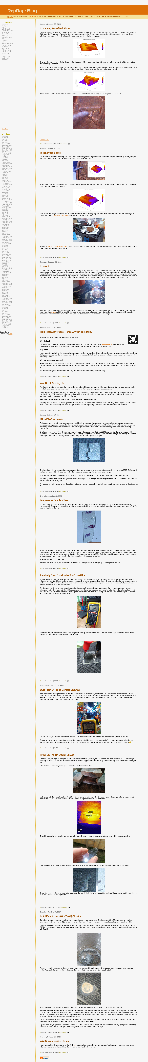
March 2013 (5, 274)
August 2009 (6, 216)
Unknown (5, 55)
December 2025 (7, 321)
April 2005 (5, 138)
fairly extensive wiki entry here (57, 246)
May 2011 (5, 248)
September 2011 (7, 254)
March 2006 (5, 154)
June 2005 (5, 141)
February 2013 (6, 272)
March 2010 (5, 227)
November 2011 (7, 257)
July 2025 (5, 313)
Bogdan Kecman (7, 43)
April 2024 (5, 291)
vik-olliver (5, 60)
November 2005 (7, 148)
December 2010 (7, 241)
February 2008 (6, 189)
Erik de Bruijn (6, 29)
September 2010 (7, 236)
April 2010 (5, 228)
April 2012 (5, 263)
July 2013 (5, 280)
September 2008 (7, 200)
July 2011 (5, 251)
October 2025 (6, 318)
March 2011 (5, 245)
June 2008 (5, 195)
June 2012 (5, 265)
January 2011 (6, 242)
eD (3, 39)
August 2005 (6, 144)
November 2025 (7, 319)
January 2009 (6, 206)
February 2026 (6, 324)
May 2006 (5, 157)
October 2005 (6, 147)
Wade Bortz (5, 53)
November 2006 (7, 166)
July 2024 (5, 295)
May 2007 (5, 176)
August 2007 (6, 180)
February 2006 (6, 153)
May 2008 (5, 194)
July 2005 (5, 142)
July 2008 (5, 197)
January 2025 (6, 304)
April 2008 (5, 192)
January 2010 (6, 224)
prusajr (4, 26)
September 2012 (7, 268)
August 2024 (6, 297)
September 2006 (7, 163)
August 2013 (6, 281)
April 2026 (5, 327)
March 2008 (5, 191)
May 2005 (5, 139)
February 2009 (6, 207)
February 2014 (6, 286)
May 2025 (5, 310)
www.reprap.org (33, 16)
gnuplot (53, 312)
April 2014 (5, 287)
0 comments (63, 144)
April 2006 (5, 156)
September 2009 (7, 218)
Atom (10, 334)
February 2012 (6, 260)
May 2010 (5, 230)
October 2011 (6, 256)
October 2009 (6, 219)
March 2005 (5, 136)
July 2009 (5, 215)
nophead (5, 47)
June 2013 (5, 278)
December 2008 (7, 204)
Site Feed (5, 129)
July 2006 (5, 160)
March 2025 (5, 307)
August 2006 (6, 162)
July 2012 (5, 266)
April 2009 (5, 210)
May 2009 (5, 212)
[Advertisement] (8, 94)
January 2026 (6, 322)
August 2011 (6, 253)
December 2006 (7, 168)
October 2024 (6, 300)
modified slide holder (61, 215)
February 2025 (6, 306)
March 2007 (5, 173)
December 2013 (7, 284)
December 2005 (7, 150)
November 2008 (7, 203)
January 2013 (6, 271)
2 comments (62, 376)
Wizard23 (5, 35)
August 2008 (6, 198)
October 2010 (6, 238)
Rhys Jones (5, 48)
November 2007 (7, 185)
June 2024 (5, 294)
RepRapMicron (107, 344)
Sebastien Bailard (7, 37)
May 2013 (5, 277)
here (74, 1045)
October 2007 (6, 183)
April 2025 (5, 309)
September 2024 (7, 298)
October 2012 (6, 269)
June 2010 (5, 232)
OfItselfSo (5, 24)
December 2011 (7, 259)
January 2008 (6, 188)
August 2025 (6, 315)
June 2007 (5, 177)
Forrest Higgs (6, 45)
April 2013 (5, 275)
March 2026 (5, 325)
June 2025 (5, 312)
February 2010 (6, 225)
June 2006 (5, 159)
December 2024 (7, 303)
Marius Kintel (6, 56)
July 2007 (5, 179)
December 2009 (7, 222)
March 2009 (5, 209)
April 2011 (5, 247)
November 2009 (7, 221)
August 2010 (6, 235)
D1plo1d (4, 40)
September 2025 (7, 316)
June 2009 (5, 213)
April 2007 (5, 174)
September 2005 (7, 145)
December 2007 (7, 186)
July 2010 (5, 233)
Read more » (44, 140)
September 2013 (7, 283)
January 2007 (6, 169)
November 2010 (7, 239)
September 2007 (7, 182)
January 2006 (6, 151)
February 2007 (6, 171)
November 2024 (7, 301)
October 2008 (6, 201)
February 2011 (6, 244)
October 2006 (6, 165)
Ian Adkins (5, 32)
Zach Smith (5, 58)
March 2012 (5, 262)
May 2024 (5, 292)
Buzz (3, 27)
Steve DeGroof (7, 51)
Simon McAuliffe (7, 34)
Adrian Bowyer (6, 50)
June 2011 (5, 250)
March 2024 (5, 289)
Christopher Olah (7, 30)
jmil (3, 42)
